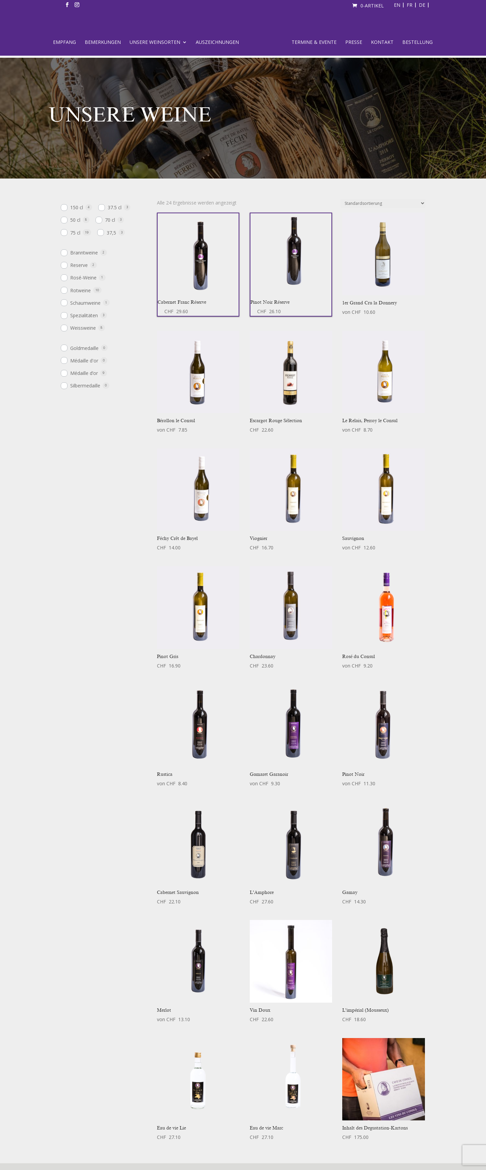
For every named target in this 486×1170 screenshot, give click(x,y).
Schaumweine (85, 303)
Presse (353, 42)
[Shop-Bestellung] (383, 203)
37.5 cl (115, 207)
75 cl (75, 232)
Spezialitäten (84, 315)
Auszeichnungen (217, 42)
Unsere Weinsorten (155, 42)
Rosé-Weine (83, 277)
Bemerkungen (103, 42)
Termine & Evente (314, 42)
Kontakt (382, 42)
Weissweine (83, 328)
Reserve (79, 265)
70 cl (110, 220)
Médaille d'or (84, 360)
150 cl (76, 207)
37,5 (111, 232)
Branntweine (84, 252)
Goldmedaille (84, 348)
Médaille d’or (84, 373)
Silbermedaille (85, 385)
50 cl (75, 220)
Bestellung (417, 42)
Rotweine (80, 290)
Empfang (64, 42)
